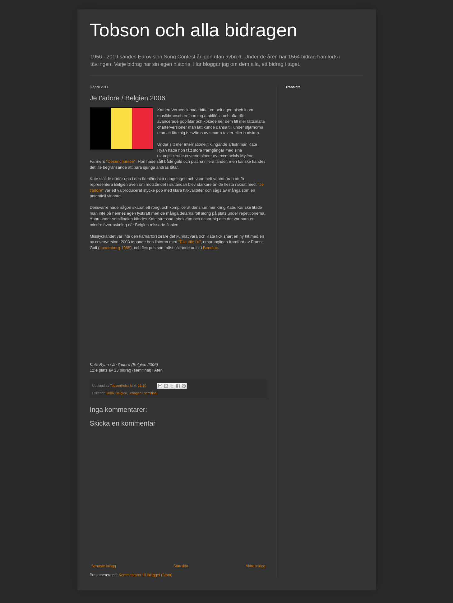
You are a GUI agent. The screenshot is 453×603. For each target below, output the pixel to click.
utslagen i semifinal (143, 393)
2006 (110, 393)
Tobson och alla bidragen (193, 30)
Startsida (180, 566)
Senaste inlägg (103, 566)
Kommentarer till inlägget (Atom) (145, 575)
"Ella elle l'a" (189, 242)
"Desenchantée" (120, 161)
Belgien (121, 393)
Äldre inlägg (255, 566)
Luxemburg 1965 (114, 247)
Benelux (210, 247)
